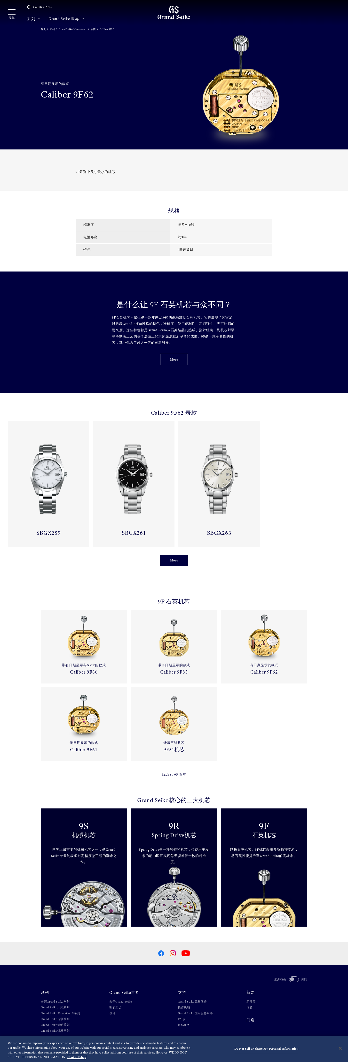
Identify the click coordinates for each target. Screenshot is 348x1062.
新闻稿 (251, 1002)
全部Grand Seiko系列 (55, 1002)
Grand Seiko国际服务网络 (195, 1013)
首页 (43, 29)
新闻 (250, 992)
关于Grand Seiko (120, 1002)
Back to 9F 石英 (174, 774)
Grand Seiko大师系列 (55, 1007)
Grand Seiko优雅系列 (55, 1031)
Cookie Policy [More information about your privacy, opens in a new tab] (76, 1057)
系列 (34, 18)
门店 (250, 1020)
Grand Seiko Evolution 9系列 (60, 1013)
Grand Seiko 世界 (66, 18)
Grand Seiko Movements (73, 29)
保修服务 (184, 1025)
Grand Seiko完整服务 (192, 1002)
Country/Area (39, 7)
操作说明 (184, 1007)
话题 (249, 1007)
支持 (182, 992)
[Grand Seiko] (174, 12)
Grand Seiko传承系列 (55, 1019)
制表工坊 (115, 1007)
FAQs (181, 1019)
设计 (112, 1013)
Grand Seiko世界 (124, 992)
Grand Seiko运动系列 (55, 1025)
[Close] (340, 1048)
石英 (93, 29)
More (174, 359)
